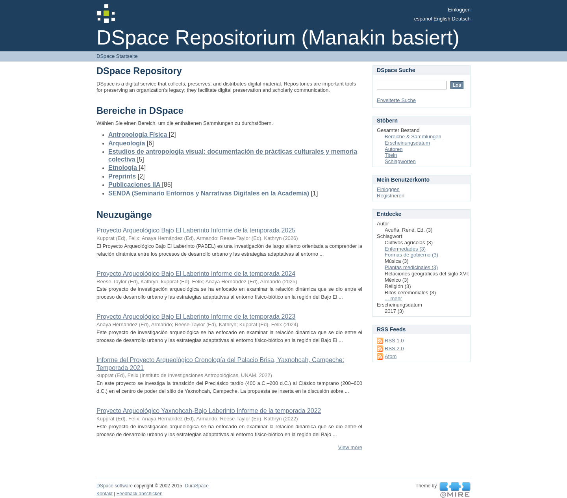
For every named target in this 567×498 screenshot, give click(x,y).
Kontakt (104, 493)
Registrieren (390, 196)
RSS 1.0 (394, 341)
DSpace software (114, 486)
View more (350, 447)
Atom (391, 356)
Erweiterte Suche (396, 100)
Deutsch (461, 19)
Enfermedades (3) (405, 249)
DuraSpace (196, 486)
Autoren (394, 149)
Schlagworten (400, 161)
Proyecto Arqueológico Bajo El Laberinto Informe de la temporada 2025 (195, 230)
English (442, 19)
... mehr (393, 298)
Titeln (391, 155)
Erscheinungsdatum (407, 143)
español (423, 19)
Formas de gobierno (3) (411, 255)
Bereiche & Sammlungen (413, 136)
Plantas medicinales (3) (411, 267)
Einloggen (459, 10)
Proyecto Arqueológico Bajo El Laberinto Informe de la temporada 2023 (195, 316)
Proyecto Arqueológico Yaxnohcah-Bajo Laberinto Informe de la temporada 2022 (208, 410)
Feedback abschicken (140, 493)
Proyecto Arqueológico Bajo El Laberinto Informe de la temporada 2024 (195, 273)
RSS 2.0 (394, 348)
